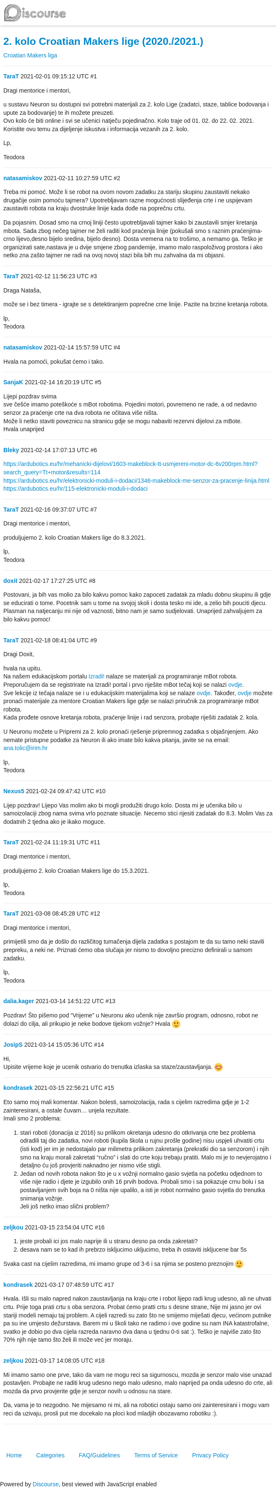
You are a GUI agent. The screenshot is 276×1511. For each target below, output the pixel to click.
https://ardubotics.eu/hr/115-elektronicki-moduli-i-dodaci (75, 488)
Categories (50, 1455)
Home (14, 1455)
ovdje (235, 684)
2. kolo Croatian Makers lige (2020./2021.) (103, 41)
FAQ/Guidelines (99, 1455)
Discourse (46, 1484)
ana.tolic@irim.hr (25, 748)
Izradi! (96, 676)
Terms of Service (156, 1455)
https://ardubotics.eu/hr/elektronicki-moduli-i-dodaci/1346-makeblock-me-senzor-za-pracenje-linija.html (136, 480)
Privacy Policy (210, 1455)
